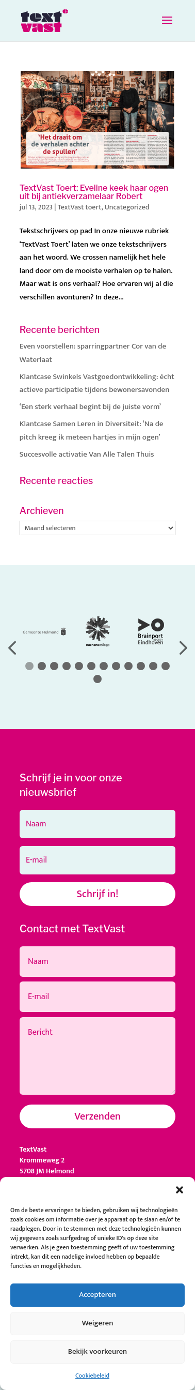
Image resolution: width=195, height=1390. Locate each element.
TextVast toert (80, 207)
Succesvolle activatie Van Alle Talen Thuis (87, 454)
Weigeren (97, 1323)
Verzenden (97, 1116)
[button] (179, 1190)
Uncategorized (127, 207)
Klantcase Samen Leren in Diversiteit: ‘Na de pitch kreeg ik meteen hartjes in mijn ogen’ (92, 430)
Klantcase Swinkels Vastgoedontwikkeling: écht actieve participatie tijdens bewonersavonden (97, 383)
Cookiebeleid (92, 1375)
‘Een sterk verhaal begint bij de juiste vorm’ (90, 406)
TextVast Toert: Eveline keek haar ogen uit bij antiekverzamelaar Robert (94, 192)
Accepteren (97, 1294)
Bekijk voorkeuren (97, 1351)
